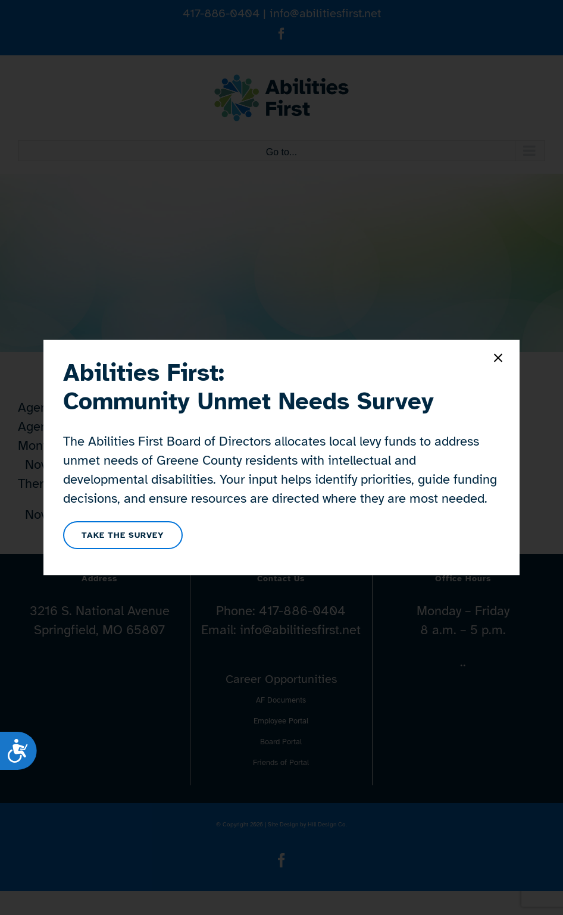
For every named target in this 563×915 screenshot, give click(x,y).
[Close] (498, 358)
